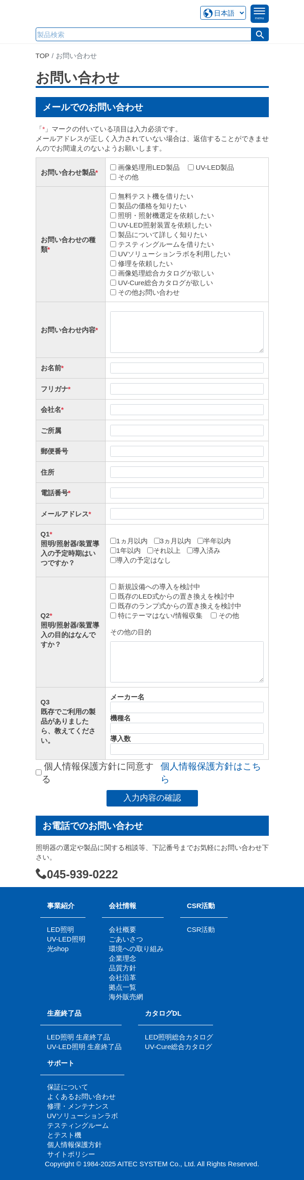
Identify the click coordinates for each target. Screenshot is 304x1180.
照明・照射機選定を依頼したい (164, 215)
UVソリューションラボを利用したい (172, 254)
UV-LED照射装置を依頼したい (162, 225)
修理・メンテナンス (78, 1106)
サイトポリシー (71, 1154)
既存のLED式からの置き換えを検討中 (174, 596)
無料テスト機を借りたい (153, 196)
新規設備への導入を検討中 (157, 586)
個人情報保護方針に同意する (150, 772)
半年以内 (215, 541)
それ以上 (164, 550)
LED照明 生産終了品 (78, 1037)
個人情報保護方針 (74, 1144)
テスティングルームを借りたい (164, 244)
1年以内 (126, 550)
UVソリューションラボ (82, 1116)
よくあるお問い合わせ (81, 1096)
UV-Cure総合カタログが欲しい (163, 283)
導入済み (204, 550)
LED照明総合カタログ (179, 1037)
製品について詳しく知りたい (160, 234)
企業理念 (122, 958)
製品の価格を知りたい (150, 206)
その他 (126, 177)
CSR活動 (201, 905)
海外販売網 (126, 997)
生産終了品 (64, 1013)
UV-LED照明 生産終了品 (84, 1046)
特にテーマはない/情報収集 (158, 615)
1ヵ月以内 (129, 541)
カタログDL (163, 1013)
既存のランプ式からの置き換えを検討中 (177, 606)
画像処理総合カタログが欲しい (164, 273)
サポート (64, 1063)
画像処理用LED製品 (146, 167)
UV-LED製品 (213, 167)
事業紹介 (61, 905)
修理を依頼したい (143, 263)
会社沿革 (122, 977)
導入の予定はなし (141, 560)
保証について (67, 1087)
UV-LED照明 (66, 939)
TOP (43, 56)
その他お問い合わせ (147, 292)
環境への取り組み (136, 949)
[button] (260, 34)
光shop (58, 949)
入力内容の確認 (152, 797)
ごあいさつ (126, 939)
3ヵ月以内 (173, 541)
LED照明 (60, 929)
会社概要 (122, 929)
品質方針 (122, 968)
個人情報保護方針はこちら (210, 772)
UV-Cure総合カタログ (179, 1046)
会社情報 (122, 905)
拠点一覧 (122, 987)
